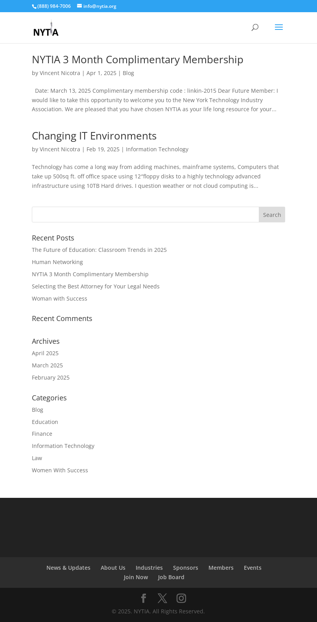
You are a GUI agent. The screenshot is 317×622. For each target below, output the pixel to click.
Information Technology (157, 149)
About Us (113, 567)
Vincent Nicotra (60, 73)
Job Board (171, 577)
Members (221, 567)
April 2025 (45, 353)
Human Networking (57, 262)
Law (37, 458)
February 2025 (51, 377)
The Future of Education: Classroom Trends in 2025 (99, 249)
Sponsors (185, 567)
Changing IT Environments (94, 135)
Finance (42, 433)
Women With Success (60, 470)
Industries (149, 567)
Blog (128, 73)
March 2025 (47, 365)
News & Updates (68, 567)
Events (253, 567)
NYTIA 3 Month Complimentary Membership (137, 59)
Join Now (136, 577)
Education (45, 422)
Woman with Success (59, 298)
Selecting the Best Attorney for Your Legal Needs (96, 286)
